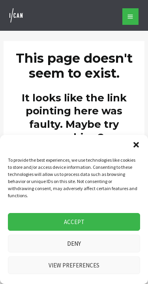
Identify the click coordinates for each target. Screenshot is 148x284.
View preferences (74, 265)
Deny (74, 243)
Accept (74, 222)
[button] (136, 145)
